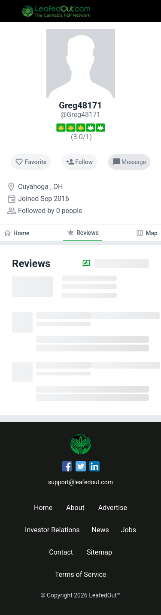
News (100, 530)
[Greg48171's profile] (80, 115)
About (75, 508)
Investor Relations (52, 530)
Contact (61, 552)
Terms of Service (80, 574)
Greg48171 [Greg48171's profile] (80, 105)
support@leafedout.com (80, 482)
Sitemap (99, 552)
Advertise (112, 508)
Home (43, 508)
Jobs (128, 530)
